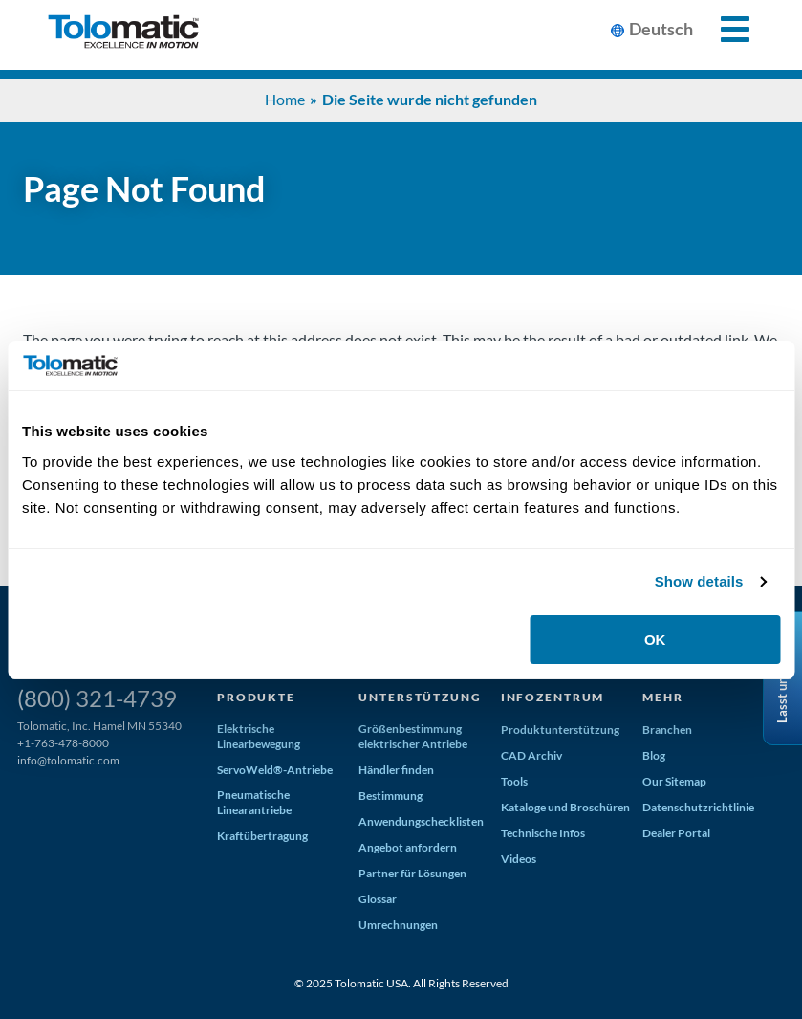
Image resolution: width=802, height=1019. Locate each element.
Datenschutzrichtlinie (698, 807)
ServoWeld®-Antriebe (275, 770)
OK (655, 639)
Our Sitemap (674, 781)
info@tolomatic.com (68, 760)
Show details (699, 581)
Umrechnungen (398, 925)
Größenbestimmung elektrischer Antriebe (412, 736)
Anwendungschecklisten (421, 821)
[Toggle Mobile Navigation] (724, 29)
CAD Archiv (531, 755)
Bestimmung (390, 795)
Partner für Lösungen (412, 873)
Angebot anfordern (407, 847)
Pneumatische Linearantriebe (254, 802)
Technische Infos (543, 833)
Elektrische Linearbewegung (258, 736)
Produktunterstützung (560, 729)
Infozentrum (552, 697)
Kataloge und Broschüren (565, 807)
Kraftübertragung (262, 836)
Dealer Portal (676, 833)
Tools (514, 781)
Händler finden (396, 770)
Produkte (256, 697)
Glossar (377, 899)
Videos (518, 859)
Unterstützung (419, 697)
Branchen (667, 729)
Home (285, 99)
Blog (653, 755)
